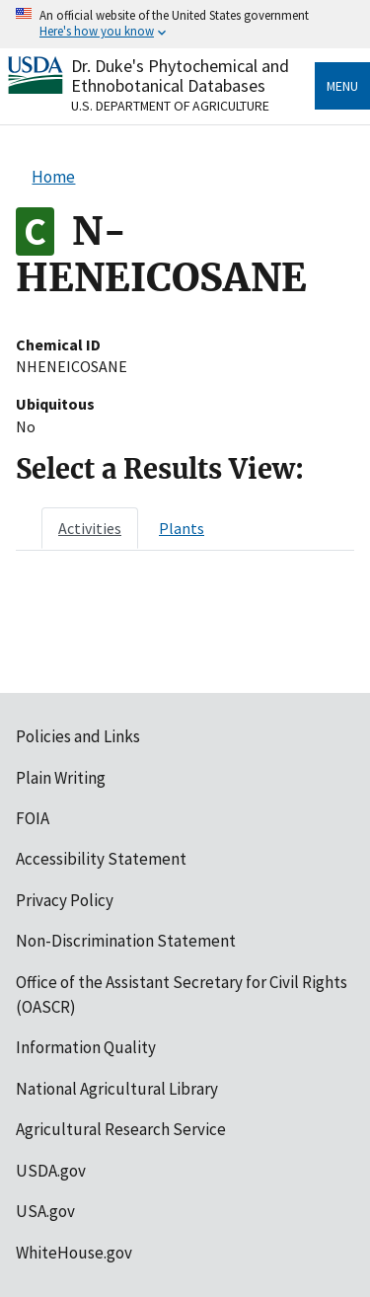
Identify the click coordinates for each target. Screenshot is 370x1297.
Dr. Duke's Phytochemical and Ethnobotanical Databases (180, 75)
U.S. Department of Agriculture (170, 105)
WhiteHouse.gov (74, 1252)
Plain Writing (61, 778)
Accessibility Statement (101, 859)
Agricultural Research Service (121, 1129)
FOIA (32, 818)
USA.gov (45, 1211)
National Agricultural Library (117, 1089)
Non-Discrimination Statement (126, 941)
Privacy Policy (64, 900)
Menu (342, 86)
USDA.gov (51, 1171)
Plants (181, 528)
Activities (89, 528)
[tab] (89, 528)
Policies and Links (78, 736)
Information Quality (86, 1047)
